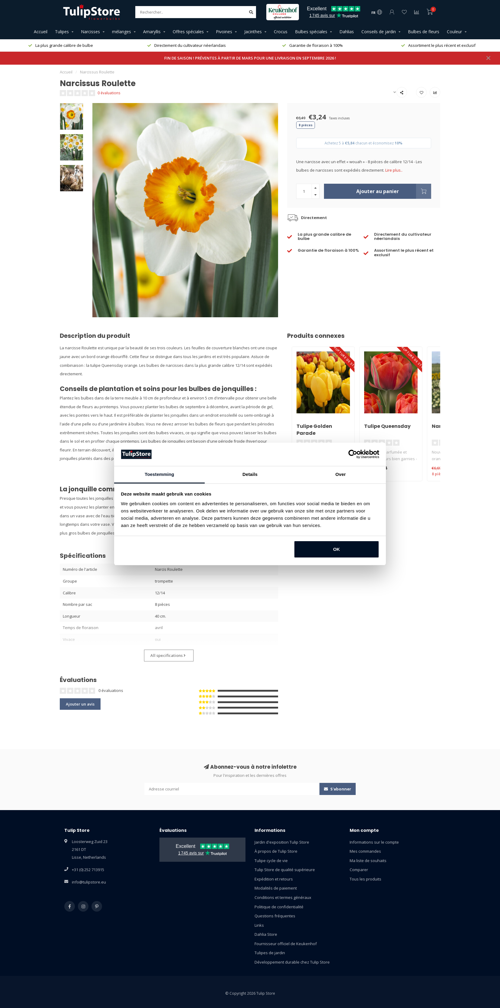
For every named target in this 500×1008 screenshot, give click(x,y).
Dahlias (346, 31)
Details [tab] (250, 474)
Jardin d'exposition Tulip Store (282, 842)
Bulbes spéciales (311, 31)
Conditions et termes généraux (283, 897)
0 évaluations (109, 92)
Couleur (454, 31)
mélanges (121, 31)
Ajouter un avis (80, 704)
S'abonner (337, 789)
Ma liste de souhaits (368, 860)
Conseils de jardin (378, 31)
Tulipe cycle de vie (271, 860)
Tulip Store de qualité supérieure (285, 869)
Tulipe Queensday (387, 426)
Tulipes (62, 31)
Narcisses (90, 31)
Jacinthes (253, 31)
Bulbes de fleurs (423, 31)
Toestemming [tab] (159, 474)
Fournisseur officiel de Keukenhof (286, 943)
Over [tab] (340, 474)
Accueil (40, 31)
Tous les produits (365, 879)
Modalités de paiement (276, 888)
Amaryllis (152, 31)
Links (259, 925)
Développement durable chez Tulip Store (292, 962)
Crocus (280, 31)
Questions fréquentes (275, 916)
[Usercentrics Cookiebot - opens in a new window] (352, 454)
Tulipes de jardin (270, 952)
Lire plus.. (393, 170)
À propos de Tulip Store (276, 851)
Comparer (359, 869)
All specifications (168, 655)
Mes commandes (365, 851)
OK (336, 549)
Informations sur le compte (374, 842)
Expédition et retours (274, 879)
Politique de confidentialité (279, 906)
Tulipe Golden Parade (314, 430)
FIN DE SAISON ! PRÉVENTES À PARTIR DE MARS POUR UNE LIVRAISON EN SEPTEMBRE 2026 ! (250, 58)
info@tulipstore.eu (89, 882)
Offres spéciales (188, 31)
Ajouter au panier (393, 191)
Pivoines (224, 31)
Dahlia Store (266, 934)
